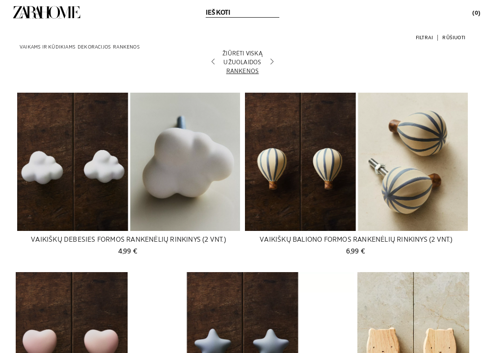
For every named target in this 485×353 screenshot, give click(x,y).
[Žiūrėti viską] (242, 53)
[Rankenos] (242, 71)
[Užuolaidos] (242, 62)
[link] (46, 12)
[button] (424, 37)
